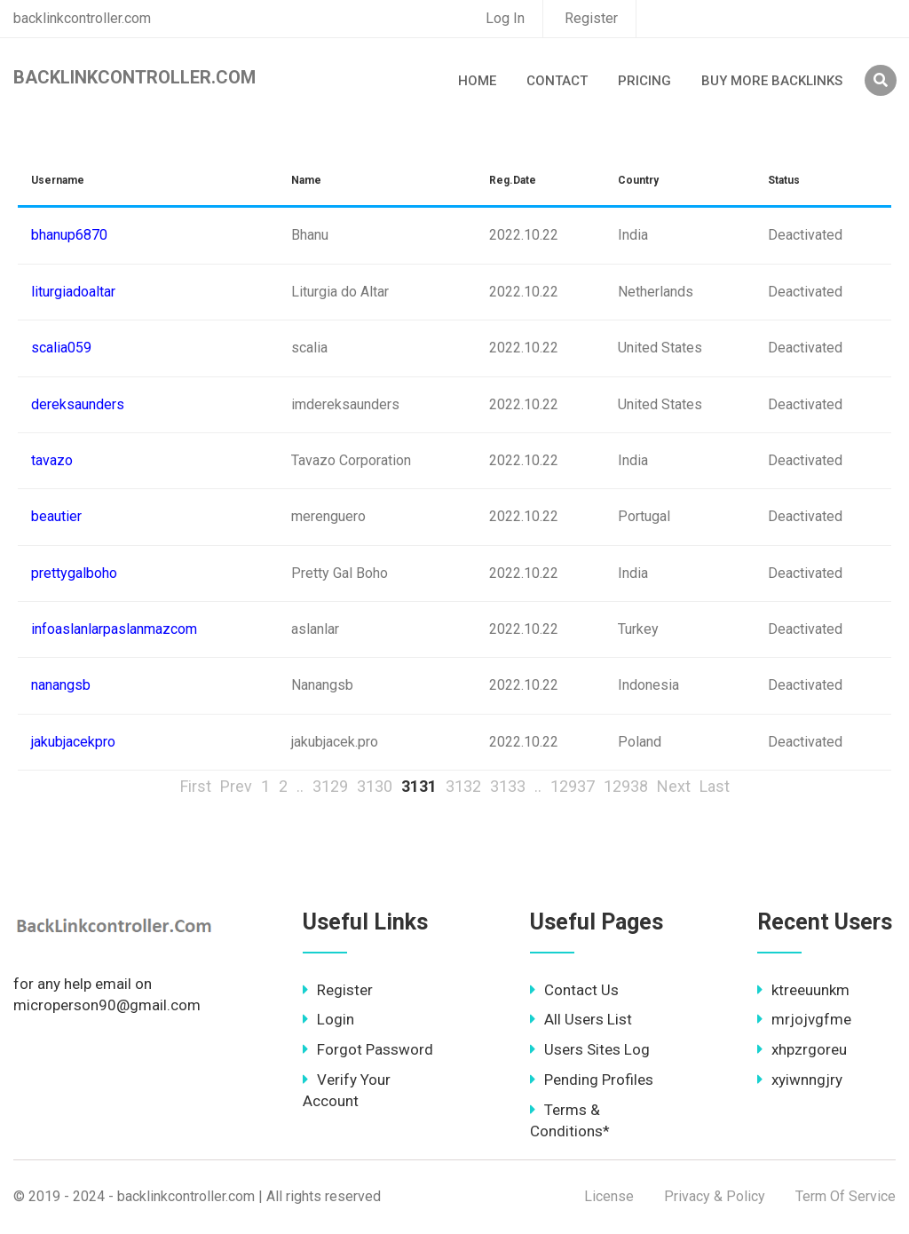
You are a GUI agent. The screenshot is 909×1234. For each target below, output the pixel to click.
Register (591, 18)
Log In (505, 18)
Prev (236, 786)
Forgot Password (368, 1049)
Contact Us (574, 990)
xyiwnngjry (799, 1079)
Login (328, 1019)
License (609, 1196)
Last (715, 786)
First (195, 786)
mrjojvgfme (804, 1019)
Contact (557, 81)
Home (477, 81)
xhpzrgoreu (802, 1049)
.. (300, 786)
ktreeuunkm (803, 990)
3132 (463, 786)
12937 (572, 786)
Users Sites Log (590, 1049)
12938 (626, 786)
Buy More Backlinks (771, 81)
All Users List (581, 1019)
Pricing (644, 81)
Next (674, 786)
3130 (374, 786)
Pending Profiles (591, 1079)
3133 (508, 786)
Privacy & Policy (714, 1196)
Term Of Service (845, 1196)
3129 (330, 786)
